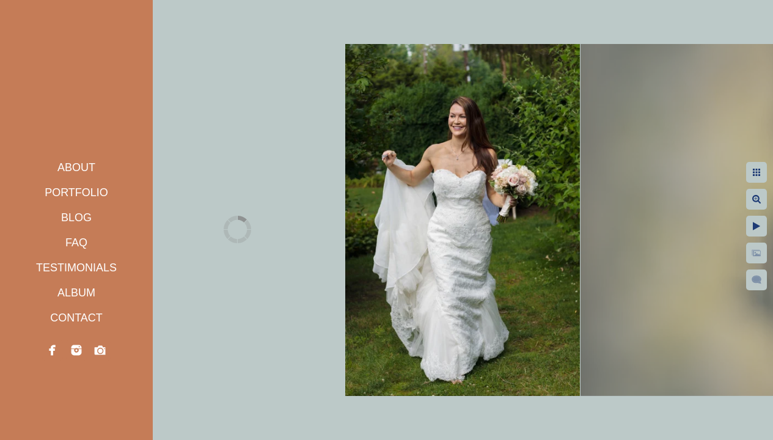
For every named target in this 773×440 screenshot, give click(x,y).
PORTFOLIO (76, 192)
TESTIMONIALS (76, 268)
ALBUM (76, 293)
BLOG (76, 217)
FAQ (76, 243)
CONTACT (76, 318)
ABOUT (76, 167)
